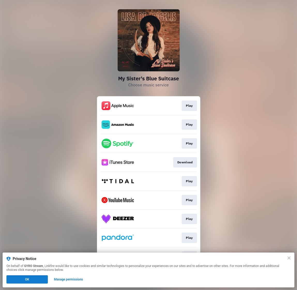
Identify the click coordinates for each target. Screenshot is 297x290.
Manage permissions (68, 279)
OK (27, 279)
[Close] (289, 258)
